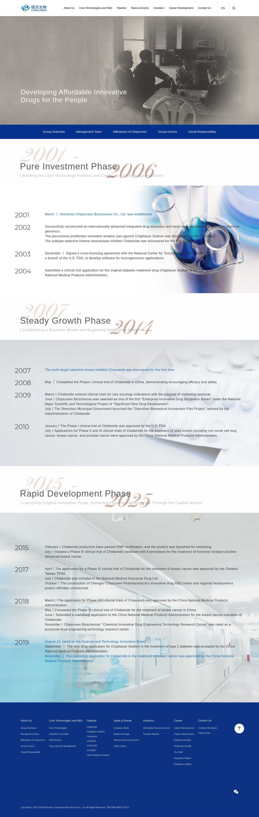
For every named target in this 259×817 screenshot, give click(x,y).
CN (223, 8)
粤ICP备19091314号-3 (118, 807)
